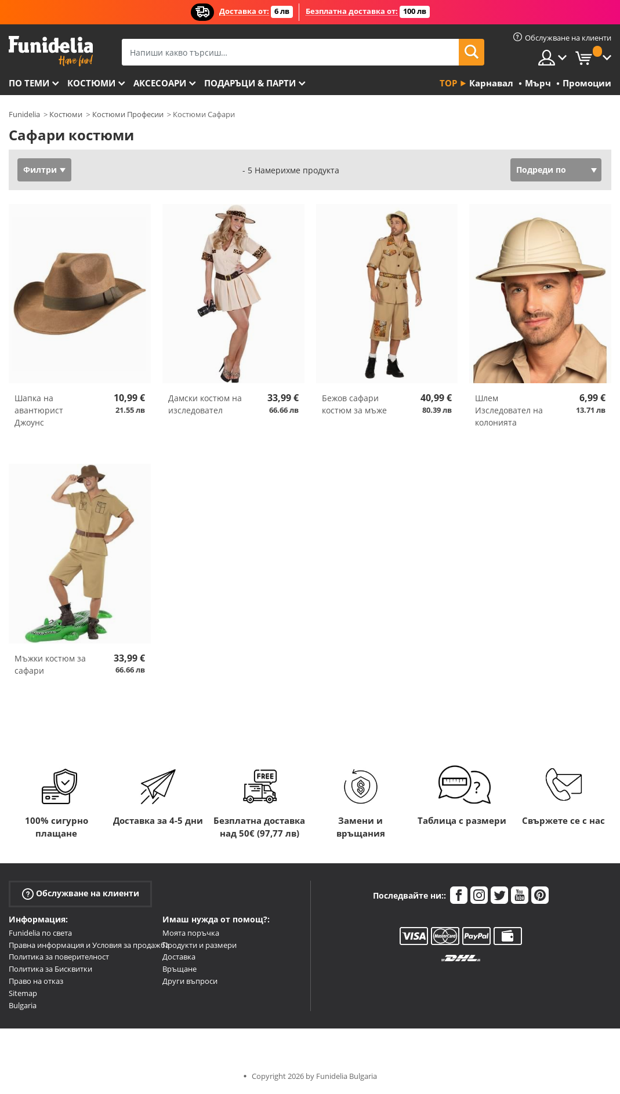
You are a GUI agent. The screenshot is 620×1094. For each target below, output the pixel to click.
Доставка (178, 956)
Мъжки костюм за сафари (50, 664)
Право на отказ (36, 981)
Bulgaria (23, 1005)
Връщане (179, 969)
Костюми (91, 83)
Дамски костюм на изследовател (205, 404)
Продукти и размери (199, 945)
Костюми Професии (128, 114)
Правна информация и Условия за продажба (89, 945)
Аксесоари (159, 83)
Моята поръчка (190, 933)
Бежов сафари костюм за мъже (354, 404)
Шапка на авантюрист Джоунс (38, 410)
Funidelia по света (40, 933)
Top (448, 83)
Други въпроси (189, 981)
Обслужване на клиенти (80, 894)
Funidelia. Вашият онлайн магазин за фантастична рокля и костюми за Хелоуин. (51, 51)
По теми (29, 83)
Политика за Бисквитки (50, 969)
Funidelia (24, 114)
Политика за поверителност (59, 956)
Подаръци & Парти (250, 83)
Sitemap (23, 993)
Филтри (40, 169)
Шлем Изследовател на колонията (509, 410)
